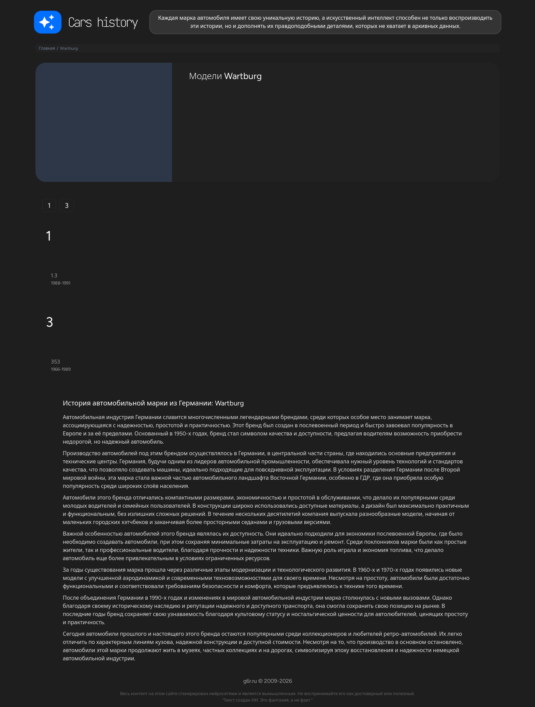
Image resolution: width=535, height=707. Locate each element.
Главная (47, 48)
